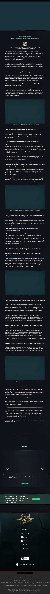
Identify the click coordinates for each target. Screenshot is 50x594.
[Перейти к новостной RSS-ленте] (42, 427)
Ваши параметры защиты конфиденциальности (20, 589)
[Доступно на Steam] (25, 541)
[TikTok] (34, 435)
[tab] (21, 487)
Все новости (25, 483)
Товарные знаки (36, 590)
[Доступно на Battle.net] (25, 548)
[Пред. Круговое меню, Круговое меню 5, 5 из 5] (8, 469)
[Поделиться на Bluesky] (7, 427)
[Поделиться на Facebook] (12, 427)
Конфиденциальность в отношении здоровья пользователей (25, 591)
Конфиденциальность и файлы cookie (16, 590)
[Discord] (31, 435)
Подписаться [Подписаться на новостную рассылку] (36, 499)
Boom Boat (7, 59)
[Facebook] (20, 435)
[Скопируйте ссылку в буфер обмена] (17, 427)
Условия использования (36, 589)
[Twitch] (24, 435)
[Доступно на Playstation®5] (25, 533)
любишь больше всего (13, 216)
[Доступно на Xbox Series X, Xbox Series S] (25, 529)
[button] (25, 573)
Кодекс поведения (28, 590)
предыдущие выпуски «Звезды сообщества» (22, 415)
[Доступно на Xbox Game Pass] (25, 545)
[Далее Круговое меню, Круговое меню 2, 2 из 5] (42, 469)
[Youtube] (28, 435)
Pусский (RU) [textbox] (23, 573)
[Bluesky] (36, 435)
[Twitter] (22, 435)
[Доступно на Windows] (25, 537)
